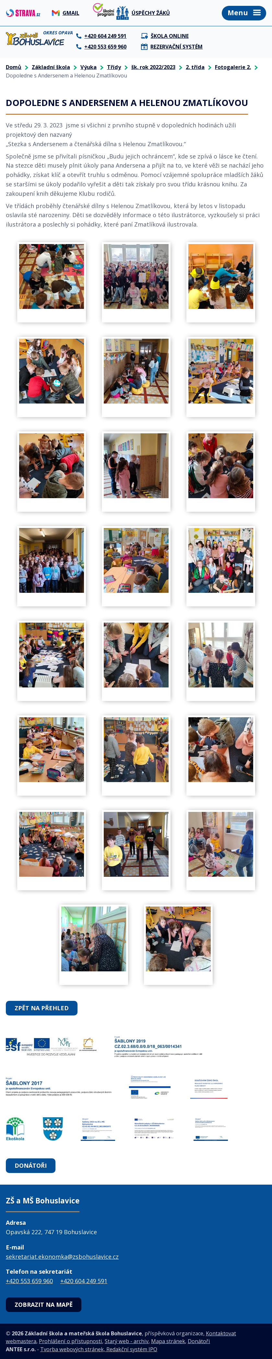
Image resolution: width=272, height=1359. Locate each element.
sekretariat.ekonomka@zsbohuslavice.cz (62, 1256)
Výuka (88, 67)
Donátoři (31, 1165)
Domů (13, 67)
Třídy (114, 67)
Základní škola (51, 67)
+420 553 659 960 (29, 1281)
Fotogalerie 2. (233, 67)
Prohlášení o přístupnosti (70, 1341)
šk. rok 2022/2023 (153, 67)
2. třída (195, 67)
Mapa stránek (168, 1341)
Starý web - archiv (126, 1341)
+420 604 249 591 (83, 1281)
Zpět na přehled (42, 1008)
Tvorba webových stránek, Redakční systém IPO (98, 1349)
